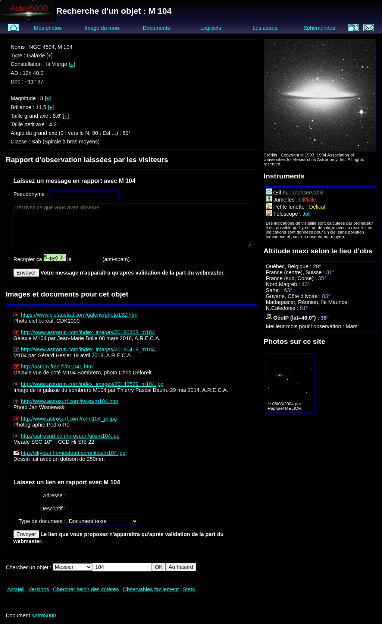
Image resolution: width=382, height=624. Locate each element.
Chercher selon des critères (86, 589)
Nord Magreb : (284, 284)
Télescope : (284, 214)
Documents (156, 28)
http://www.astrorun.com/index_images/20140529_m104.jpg (92, 384)
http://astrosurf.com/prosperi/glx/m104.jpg (70, 436)
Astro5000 (43, 615)
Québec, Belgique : (289, 266)
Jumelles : (282, 200)
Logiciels (210, 28)
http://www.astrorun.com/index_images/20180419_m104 (88, 349)
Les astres (265, 28)
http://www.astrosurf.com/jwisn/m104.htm (70, 401)
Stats (189, 589)
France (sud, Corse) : (292, 278)
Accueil (15, 589)
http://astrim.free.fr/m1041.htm (57, 367)
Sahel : (275, 290)
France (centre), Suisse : (296, 272)
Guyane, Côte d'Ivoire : (294, 296)
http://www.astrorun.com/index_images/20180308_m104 (88, 332)
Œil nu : (279, 193)
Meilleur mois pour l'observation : (306, 326)
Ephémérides (319, 28)
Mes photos (48, 28)
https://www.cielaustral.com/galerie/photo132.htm (79, 315)
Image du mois (101, 28)
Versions (38, 589)
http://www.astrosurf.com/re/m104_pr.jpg (69, 419)
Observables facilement (151, 589)
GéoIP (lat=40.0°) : (293, 318)
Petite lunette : (287, 207)
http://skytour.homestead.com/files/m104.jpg (73, 453)
